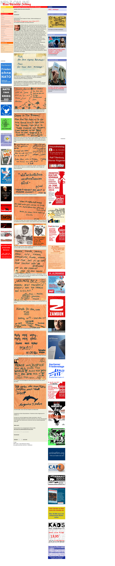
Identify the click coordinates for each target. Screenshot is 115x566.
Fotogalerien (4, 35)
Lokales (3, 17)
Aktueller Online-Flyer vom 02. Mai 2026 (22, 9)
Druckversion (16, 14)
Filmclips (3, 33)
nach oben (25, 439)
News (2, 15)
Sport (2, 37)
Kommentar (3, 28)
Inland (2, 19)
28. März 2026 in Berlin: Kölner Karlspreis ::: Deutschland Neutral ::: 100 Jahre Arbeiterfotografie (56, 51)
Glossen (3, 30)
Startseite (16, 439)
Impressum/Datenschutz (6, 51)
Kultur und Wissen (5, 39)
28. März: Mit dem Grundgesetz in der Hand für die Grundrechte (57, 87)
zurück (15, 11)
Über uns (3, 48)
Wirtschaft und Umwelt (6, 22)
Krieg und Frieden (5, 26)
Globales (3, 24)
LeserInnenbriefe (5, 44)
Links (2, 46)
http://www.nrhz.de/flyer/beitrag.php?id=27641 (23, 429)
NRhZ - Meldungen (53, 9)
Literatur (3, 41)
